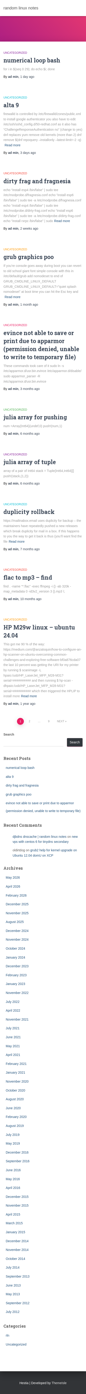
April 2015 (13, 1214)
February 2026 (16, 895)
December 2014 (17, 1241)
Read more (12, 145)
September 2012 (18, 1303)
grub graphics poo (28, 257)
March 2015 (14, 1223)
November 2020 (17, 1081)
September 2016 (18, 1161)
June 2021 (13, 1037)
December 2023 (17, 966)
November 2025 (17, 913)
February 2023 (16, 975)
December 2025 (17, 904)
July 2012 (12, 1312)
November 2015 (17, 1205)
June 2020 (13, 1108)
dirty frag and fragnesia (37, 181)
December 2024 (17, 931)
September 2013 (18, 1276)
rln (7, 1335)
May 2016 (13, 1179)
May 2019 (13, 1143)
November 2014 (17, 1250)
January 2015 (15, 1232)
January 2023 (15, 984)
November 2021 (17, 1019)
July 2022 (12, 1002)
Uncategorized (15, 52)
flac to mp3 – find (27, 577)
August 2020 (15, 1099)
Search (8, 734)
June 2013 (13, 1285)
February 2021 (16, 1064)
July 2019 (12, 1135)
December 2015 (17, 1197)
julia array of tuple (29, 462)
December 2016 (17, 1152)
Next (60, 721)
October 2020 (15, 1090)
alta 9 (11, 105)
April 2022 (13, 1010)
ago (27, 77)
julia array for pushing (35, 417)
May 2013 (13, 1294)
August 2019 (15, 1126)
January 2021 (15, 1072)
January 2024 (15, 957)
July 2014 (12, 1267)
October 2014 (15, 1259)
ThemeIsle (59, 1383)
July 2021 (12, 1028)
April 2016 (13, 1188)
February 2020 (16, 1117)
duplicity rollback (29, 512)
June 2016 (13, 1170)
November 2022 (17, 993)
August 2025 (15, 922)
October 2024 (15, 948)
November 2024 (17, 939)
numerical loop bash (31, 60)
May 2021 (13, 1046)
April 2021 (13, 1055)
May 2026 (13, 877)
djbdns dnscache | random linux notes (40, 836)
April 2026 (13, 886)
